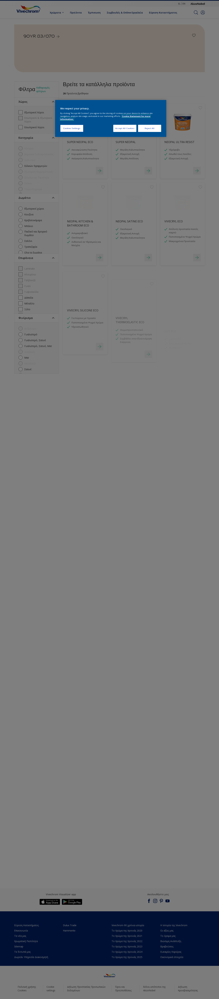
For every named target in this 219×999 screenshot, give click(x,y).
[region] (110, 118)
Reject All (149, 128)
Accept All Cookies (124, 128)
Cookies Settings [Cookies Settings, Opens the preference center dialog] (71, 128)
